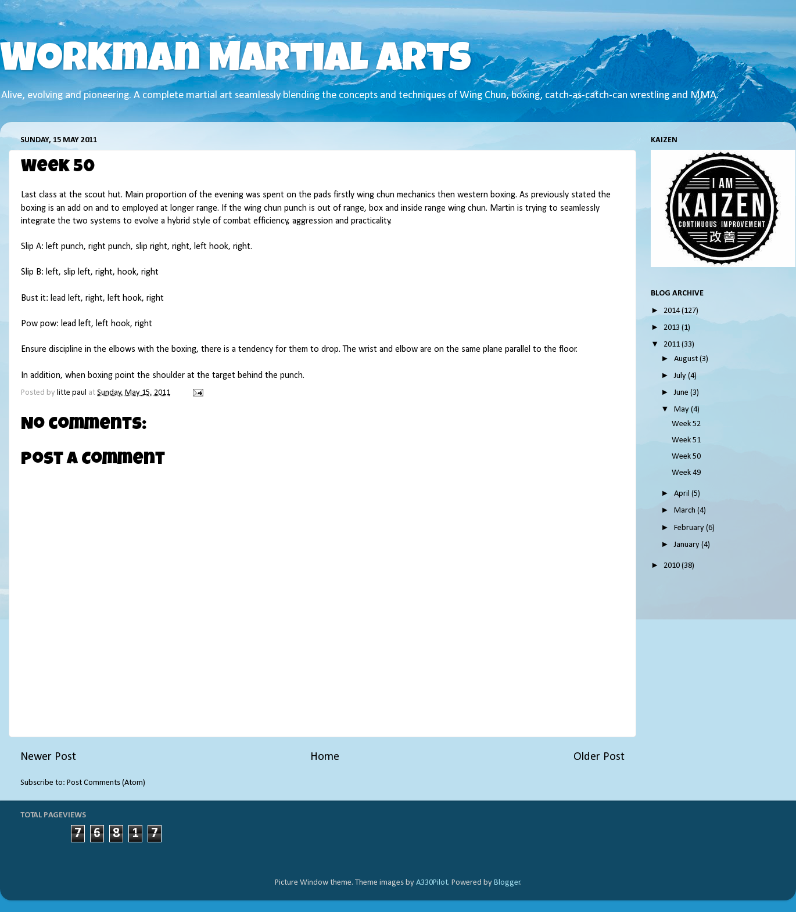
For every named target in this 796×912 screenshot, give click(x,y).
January (687, 544)
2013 (673, 327)
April (682, 493)
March (685, 510)
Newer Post (48, 757)
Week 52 (686, 424)
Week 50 (686, 456)
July (681, 376)
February (690, 528)
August (687, 359)
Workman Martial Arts (235, 62)
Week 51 (686, 440)
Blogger (507, 882)
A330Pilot (432, 882)
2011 (673, 344)
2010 (673, 565)
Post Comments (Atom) (106, 782)
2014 (673, 311)
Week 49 (686, 472)
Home (324, 757)
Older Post (599, 757)
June (682, 392)
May (682, 409)
